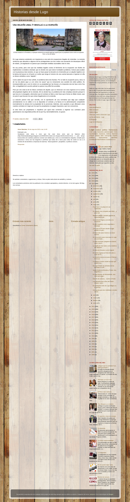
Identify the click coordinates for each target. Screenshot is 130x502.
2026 (93, 173)
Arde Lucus (93, 132)
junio (94, 202)
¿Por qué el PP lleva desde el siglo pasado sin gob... (103, 229)
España (115, 135)
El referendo (101, 428)
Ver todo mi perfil (94, 165)
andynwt (92, 494)
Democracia (113, 130)
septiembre (96, 194)
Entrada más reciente (22, 221)
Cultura (98, 130)
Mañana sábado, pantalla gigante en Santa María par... (104, 216)
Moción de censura (103, 477)
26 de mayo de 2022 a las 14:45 (37, 129)
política (104, 130)
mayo (95, 204)
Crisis (115, 132)
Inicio (51, 221)
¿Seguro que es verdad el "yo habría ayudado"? (107, 366)
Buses (114, 139)
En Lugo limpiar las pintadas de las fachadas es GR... (103, 266)
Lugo (91, 129)
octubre (95, 191)
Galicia (108, 134)
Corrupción (108, 135)
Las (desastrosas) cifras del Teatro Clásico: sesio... (103, 282)
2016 (93, 320)
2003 (93, 346)
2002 (93, 349)
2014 (93, 325)
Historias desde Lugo (31, 12)
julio (94, 199)
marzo (95, 298)
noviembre (96, 188)
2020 (93, 309)
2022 (93, 183)
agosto (95, 196)
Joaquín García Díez (96, 135)
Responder (21, 144)
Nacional (114, 134)
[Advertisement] (49, 204)
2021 (93, 306)
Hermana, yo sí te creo (105, 379)
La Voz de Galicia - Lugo (96, 117)
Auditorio (92, 137)
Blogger (111, 494)
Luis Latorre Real (106, 147)
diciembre (96, 186)
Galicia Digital (93, 112)
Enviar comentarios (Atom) (29, 225)
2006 (93, 338)
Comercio (102, 134)
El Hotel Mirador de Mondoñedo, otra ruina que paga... (104, 275)
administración (108, 132)
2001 (93, 352)
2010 (93, 336)
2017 (93, 317)
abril (94, 295)
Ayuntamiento (93, 134)
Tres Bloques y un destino (106, 404)
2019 (93, 312)
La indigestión (102, 452)
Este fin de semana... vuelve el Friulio (104, 279)
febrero (95, 300)
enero (95, 303)
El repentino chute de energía (107, 416)
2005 (93, 341)
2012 (93, 330)
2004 (93, 344)
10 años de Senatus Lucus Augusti (103, 250)
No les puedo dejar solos (105, 465)
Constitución (93, 139)
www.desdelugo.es (95, 107)
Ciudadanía (109, 139)
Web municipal (93, 110)
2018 (93, 314)
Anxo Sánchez (22, 129)
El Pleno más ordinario (105, 392)
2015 (93, 322)
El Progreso (93, 119)
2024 (93, 178)
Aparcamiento (103, 137)
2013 (93, 328)
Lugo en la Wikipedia (95, 122)
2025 (93, 175)
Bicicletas (114, 137)
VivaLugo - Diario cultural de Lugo (99, 114)
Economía (100, 132)
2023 (93, 181)
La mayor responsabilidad (105, 440)
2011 (93, 333)
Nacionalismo (101, 139)
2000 (93, 354)
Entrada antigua (78, 221)
